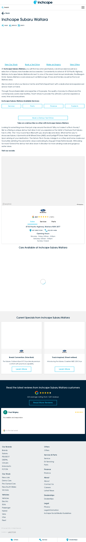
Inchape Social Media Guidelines (57, 513)
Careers (47, 487)
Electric (5, 501)
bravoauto (6, 466)
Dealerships (48, 499)
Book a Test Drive (32, 64)
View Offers (75, 64)
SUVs (4, 504)
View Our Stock (11, 64)
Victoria (5, 490)
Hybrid (4, 511)
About (46, 481)
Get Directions (36, 230)
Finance (53, 106)
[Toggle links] (9, 532)
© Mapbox (80, 204)
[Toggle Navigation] (83, 7)
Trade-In (74, 106)
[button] (43, 421)
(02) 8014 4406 (51, 230)
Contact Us (49, 484)
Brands (4, 450)
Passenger (6, 508)
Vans (4, 514)
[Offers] (14, 540)
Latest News (49, 490)
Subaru (5, 453)
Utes (4, 517)
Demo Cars (6, 481)
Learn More (21, 369)
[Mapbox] (7, 204)
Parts (32, 106)
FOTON (5, 469)
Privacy (47, 507)
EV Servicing (49, 462)
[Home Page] (43, 2)
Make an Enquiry (53, 64)
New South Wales (9, 487)
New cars (6, 477)
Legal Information (51, 510)
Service (11, 106)
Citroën (5, 463)
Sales (32, 222)
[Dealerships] (71, 540)
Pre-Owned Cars (9, 484)
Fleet (4, 520)
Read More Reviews (43, 402)
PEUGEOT (6, 457)
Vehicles (5, 498)
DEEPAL (5, 460)
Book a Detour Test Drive (43, 118)
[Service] (43, 540)
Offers (46, 450)
